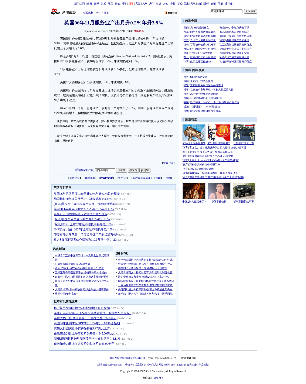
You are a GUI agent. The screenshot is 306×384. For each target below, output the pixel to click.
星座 (186, 3)
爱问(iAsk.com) (84, 170)
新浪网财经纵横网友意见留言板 (127, 357)
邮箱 (213, 3)
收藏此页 (90, 177)
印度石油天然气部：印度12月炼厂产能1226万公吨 (86, 234)
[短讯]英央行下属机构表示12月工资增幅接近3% (85, 204)
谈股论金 (74, 177)
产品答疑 (203, 364)
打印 (158, 177)
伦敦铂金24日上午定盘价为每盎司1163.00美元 (84, 343)
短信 (200, 3)
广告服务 (128, 364)
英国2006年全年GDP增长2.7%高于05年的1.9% (84, 209)
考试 (179, 3)
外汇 (98, 12)
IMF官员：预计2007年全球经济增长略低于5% (84, 229)
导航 (220, 3)
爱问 (206, 3)
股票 (110, 3)
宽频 (137, 3)
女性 (165, 3)
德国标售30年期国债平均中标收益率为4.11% (83, 198)
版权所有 (158, 377)
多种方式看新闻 (141, 177)
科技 (117, 3)
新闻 (82, 3)
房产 (151, 3)
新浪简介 (102, 364)
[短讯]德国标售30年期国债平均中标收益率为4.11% (87, 338)
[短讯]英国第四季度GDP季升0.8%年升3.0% (82, 219)
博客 (124, 3)
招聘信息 (152, 364)
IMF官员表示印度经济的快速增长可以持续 (82, 308)
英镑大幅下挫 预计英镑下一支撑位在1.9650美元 (85, 318)
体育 (89, 3)
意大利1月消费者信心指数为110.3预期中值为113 (85, 239)
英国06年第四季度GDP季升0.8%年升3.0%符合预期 (87, 193)
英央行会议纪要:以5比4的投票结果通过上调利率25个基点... (92, 313)
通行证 (228, 3)
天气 (193, 3)
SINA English (177, 364)
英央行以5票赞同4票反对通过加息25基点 (80, 214)
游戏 (158, 3)
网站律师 (164, 364)
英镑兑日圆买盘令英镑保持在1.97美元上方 (82, 328)
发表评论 (168, 163)
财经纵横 (88, 12)
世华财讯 (139, 31)
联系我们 (140, 364)
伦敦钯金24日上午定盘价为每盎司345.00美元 (83, 333)
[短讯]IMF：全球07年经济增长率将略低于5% (83, 224)
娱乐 (96, 3)
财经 (103, 3)
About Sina (115, 364)
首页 (76, 3)
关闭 (168, 177)
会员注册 (192, 364)
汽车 (144, 3)
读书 (172, 3)
